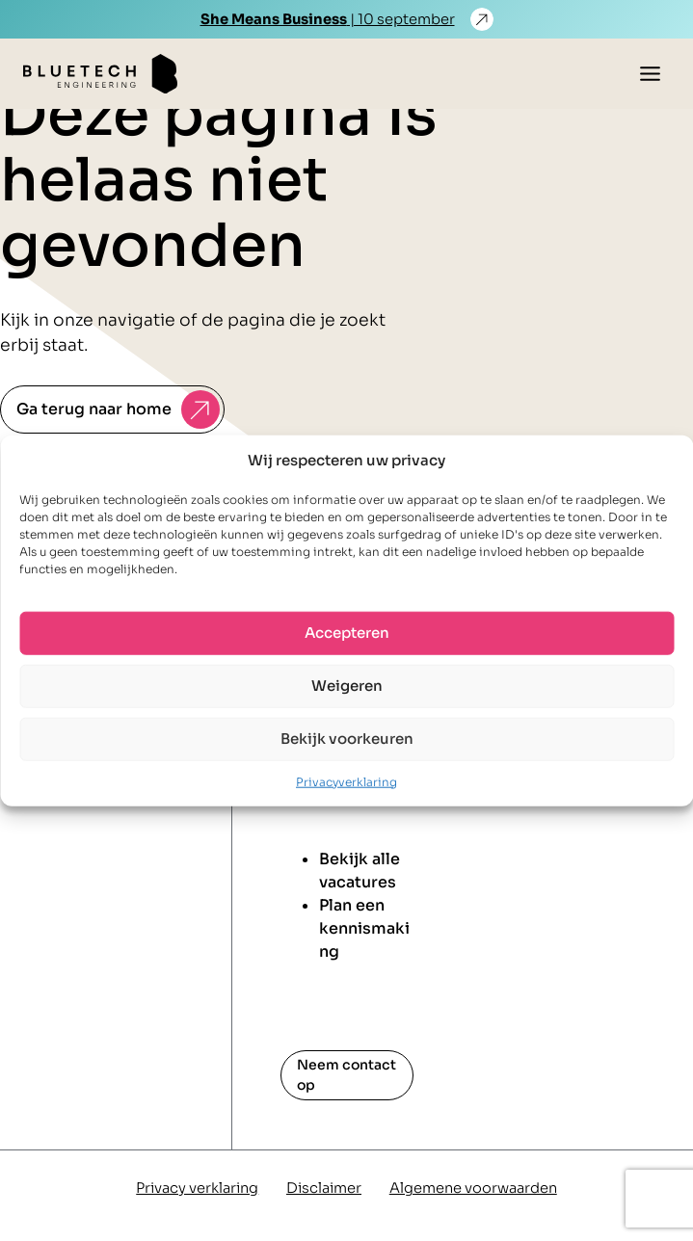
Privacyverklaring (346, 781)
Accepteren (347, 632)
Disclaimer (323, 1188)
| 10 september (327, 19)
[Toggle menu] (650, 73)
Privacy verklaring (197, 1188)
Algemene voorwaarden (473, 1188)
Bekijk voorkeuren (346, 738)
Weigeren (347, 685)
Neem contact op (346, 1075)
